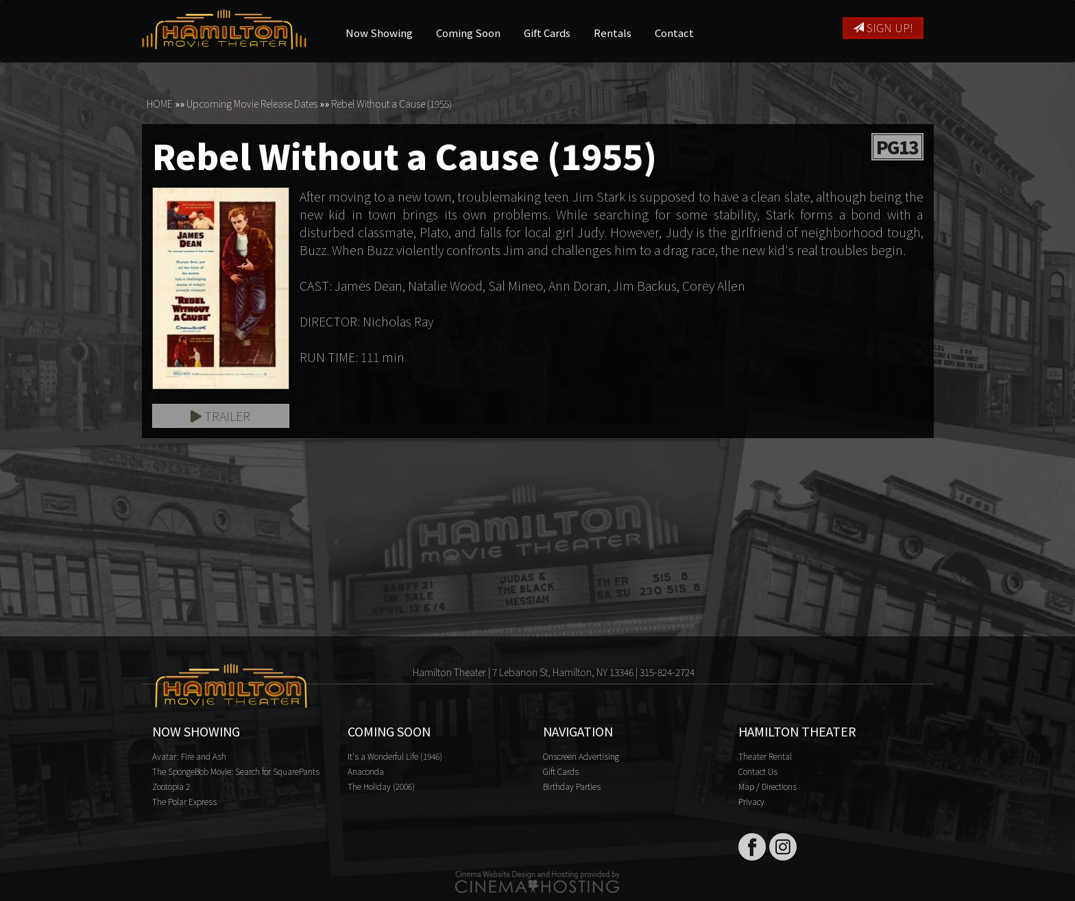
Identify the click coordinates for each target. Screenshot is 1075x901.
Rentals (612, 32)
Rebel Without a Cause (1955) (391, 103)
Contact (674, 32)
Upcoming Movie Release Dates (251, 103)
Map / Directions (767, 786)
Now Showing (379, 32)
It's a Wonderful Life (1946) (395, 756)
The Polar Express (184, 801)
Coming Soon (468, 32)
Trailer (220, 415)
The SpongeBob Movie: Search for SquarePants (235, 771)
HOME (160, 103)
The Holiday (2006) (381, 786)
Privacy (751, 801)
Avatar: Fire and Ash (189, 756)
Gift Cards (547, 32)
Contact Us (757, 771)
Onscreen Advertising (581, 756)
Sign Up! (883, 27)
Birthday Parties (572, 786)
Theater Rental (765, 756)
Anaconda (366, 771)
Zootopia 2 (171, 786)
